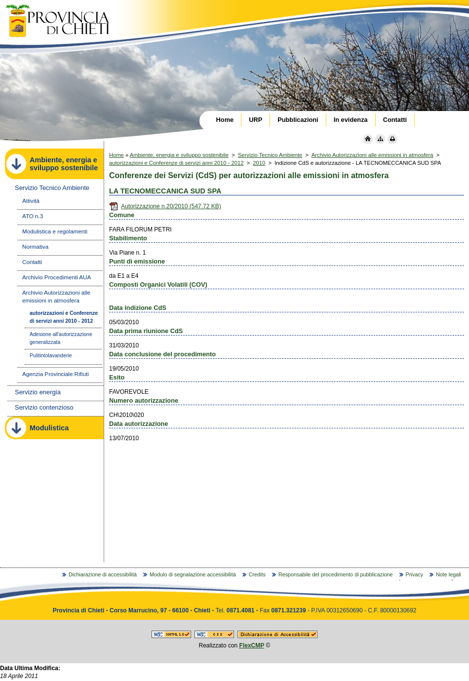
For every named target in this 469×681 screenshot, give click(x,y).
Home (116, 155)
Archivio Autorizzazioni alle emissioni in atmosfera (372, 155)
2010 (259, 163)
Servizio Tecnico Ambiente (270, 155)
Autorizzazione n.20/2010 (165, 206)
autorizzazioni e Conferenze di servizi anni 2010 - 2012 (176, 163)
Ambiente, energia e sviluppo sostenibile (179, 155)
